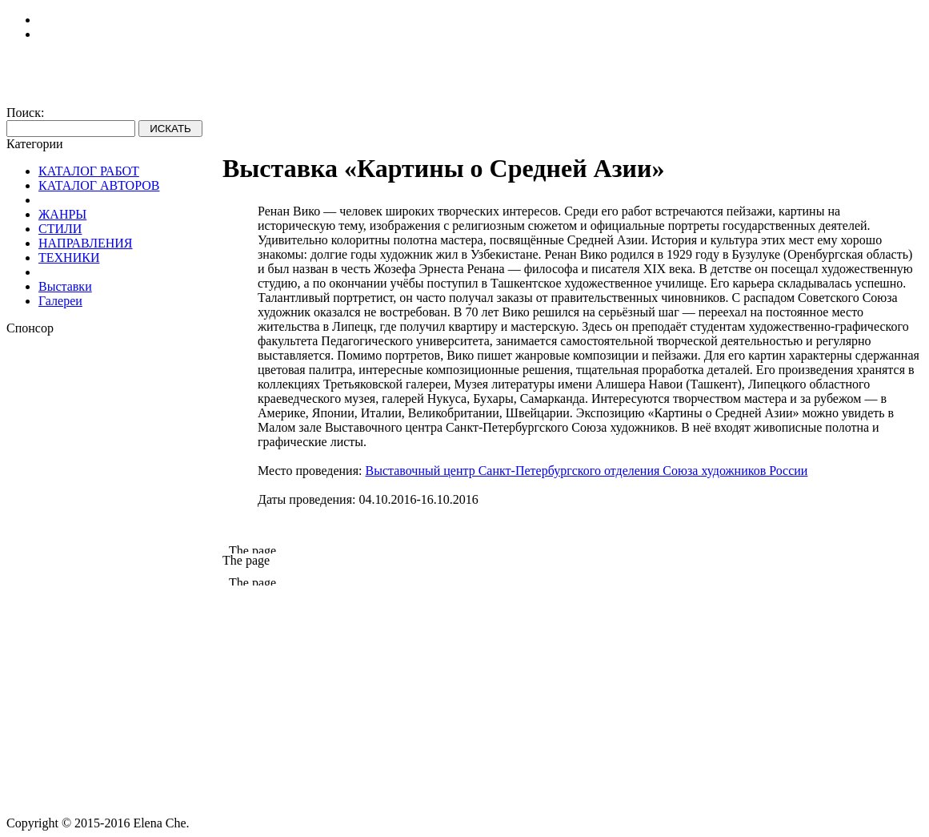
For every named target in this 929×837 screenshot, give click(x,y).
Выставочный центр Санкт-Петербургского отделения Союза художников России (586, 470)
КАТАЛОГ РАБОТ (88, 171)
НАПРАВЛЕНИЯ (85, 243)
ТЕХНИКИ (68, 257)
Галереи (60, 301)
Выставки (65, 286)
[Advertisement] (114, 576)
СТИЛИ (60, 228)
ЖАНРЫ (62, 214)
